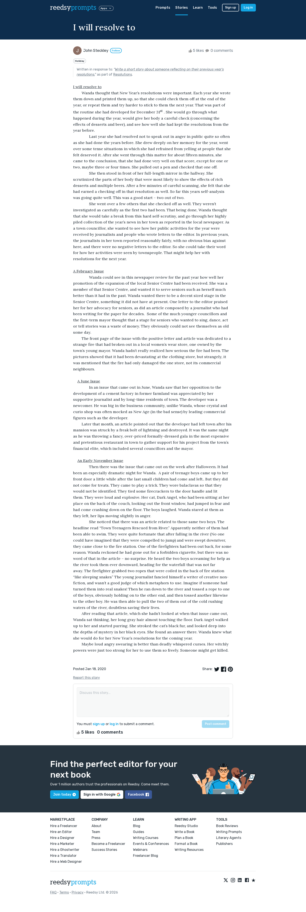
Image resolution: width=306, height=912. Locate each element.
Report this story (86, 678)
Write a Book (184, 832)
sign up (99, 724)
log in (114, 724)
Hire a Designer (62, 838)
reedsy (73, 882)
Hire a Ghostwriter (64, 850)
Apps (106, 8)
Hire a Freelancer (63, 826)
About (96, 826)
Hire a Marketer (62, 844)
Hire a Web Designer (66, 862)
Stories (181, 8)
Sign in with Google (102, 794)
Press (96, 838)
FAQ (53, 892)
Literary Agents (228, 838)
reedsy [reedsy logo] (73, 8)
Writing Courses (145, 838)
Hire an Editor (61, 832)
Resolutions (122, 74)
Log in (248, 7)
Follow (116, 50)
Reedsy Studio (186, 826)
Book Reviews (227, 826)
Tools (212, 8)
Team (96, 832)
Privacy (78, 892)
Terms (64, 892)
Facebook (138, 794)
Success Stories (104, 850)
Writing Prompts (229, 832)
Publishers (224, 844)
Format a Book (186, 844)
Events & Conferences (151, 844)
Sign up (230, 7)
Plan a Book (184, 838)
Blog (136, 826)
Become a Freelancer (108, 844)
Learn (198, 8)
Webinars (140, 850)
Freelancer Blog (145, 856)
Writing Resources (189, 850)
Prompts (163, 8)
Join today (64, 794)
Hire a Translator (63, 856)
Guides (138, 832)
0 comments (219, 50)
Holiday (79, 60)
